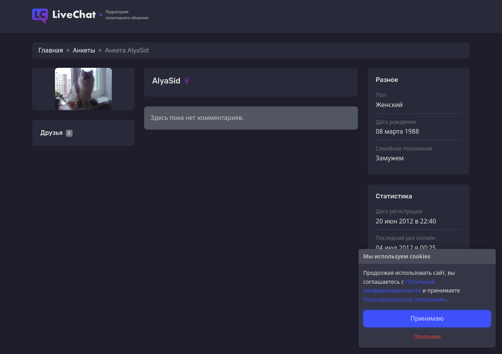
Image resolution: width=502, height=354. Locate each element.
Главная (50, 50)
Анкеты (84, 50)
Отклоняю (427, 336)
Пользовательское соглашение (404, 299)
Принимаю (427, 318)
